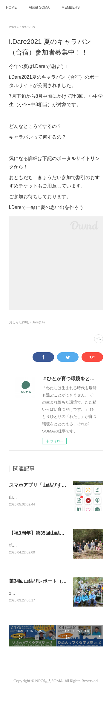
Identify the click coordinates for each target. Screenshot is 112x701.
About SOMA (39, 7)
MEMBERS (71, 7)
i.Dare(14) (37, 322)
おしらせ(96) (18, 322)
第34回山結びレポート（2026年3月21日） (54, 588)
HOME (11, 7)
